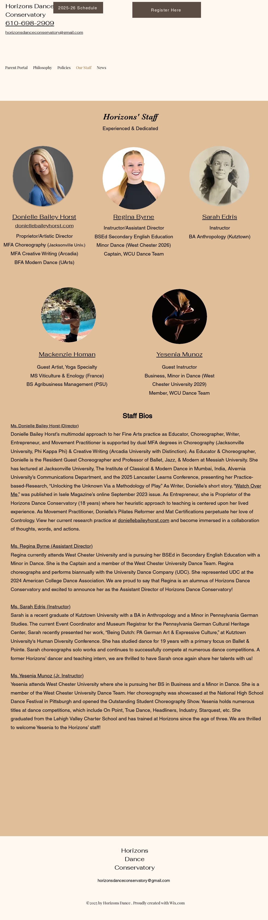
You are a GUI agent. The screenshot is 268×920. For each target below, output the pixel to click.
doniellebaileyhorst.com (143, 520)
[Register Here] (166, 10)
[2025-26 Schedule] (78, 7)
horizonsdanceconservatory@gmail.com (134, 880)
